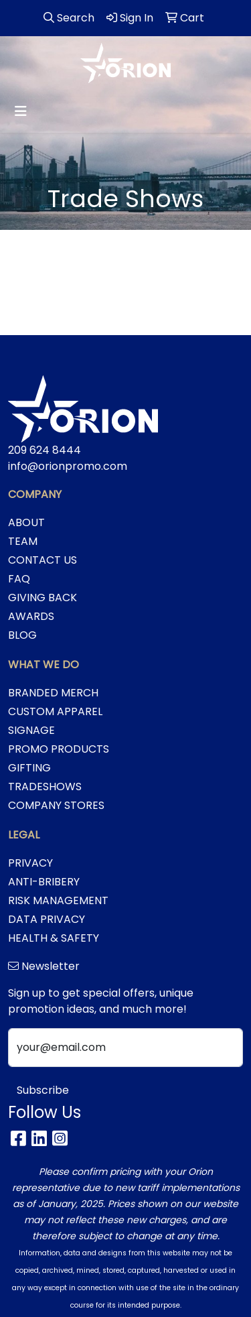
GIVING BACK (42, 597)
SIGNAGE (31, 730)
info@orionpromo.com (67, 466)
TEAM (22, 541)
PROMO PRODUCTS (58, 749)
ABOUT (26, 522)
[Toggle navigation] (21, 111)
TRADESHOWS (45, 786)
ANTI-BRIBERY (44, 881)
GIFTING (29, 767)
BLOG (22, 635)
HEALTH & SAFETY (53, 938)
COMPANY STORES (56, 805)
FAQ (19, 578)
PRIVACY (30, 863)
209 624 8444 (44, 450)
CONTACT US (42, 560)
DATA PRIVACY (46, 919)
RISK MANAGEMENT (58, 900)
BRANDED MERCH (53, 692)
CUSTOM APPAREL (55, 711)
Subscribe (43, 1090)
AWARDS (31, 616)
